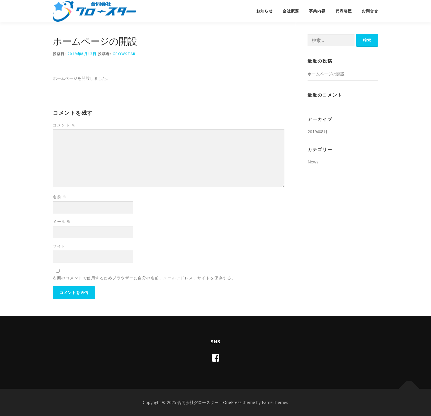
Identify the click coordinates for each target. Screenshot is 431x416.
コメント (64, 125)
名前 (60, 196)
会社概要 (291, 11)
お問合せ (370, 11)
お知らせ (264, 11)
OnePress (232, 402)
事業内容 (317, 11)
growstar (124, 53)
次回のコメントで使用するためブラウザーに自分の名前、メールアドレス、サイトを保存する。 (144, 277)
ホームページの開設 (326, 74)
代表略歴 (343, 11)
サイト (59, 246)
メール (62, 221)
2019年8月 (318, 131)
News (313, 162)
